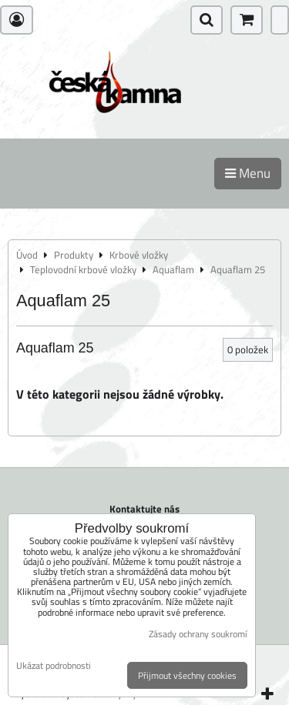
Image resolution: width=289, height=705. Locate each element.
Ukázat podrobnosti (53, 665)
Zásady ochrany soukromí (198, 633)
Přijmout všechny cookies (187, 675)
